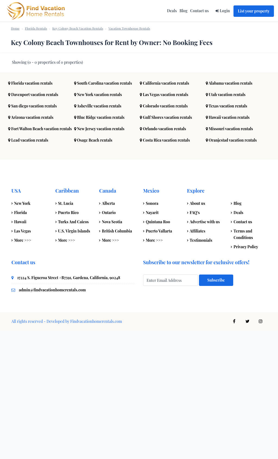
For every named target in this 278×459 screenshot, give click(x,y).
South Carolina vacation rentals (103, 211)
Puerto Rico (68, 340)
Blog (183, 10)
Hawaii (20, 350)
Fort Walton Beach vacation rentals (40, 257)
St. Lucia (65, 331)
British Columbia (117, 359)
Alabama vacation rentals (229, 211)
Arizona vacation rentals (30, 245)
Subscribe (216, 408)
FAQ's (195, 340)
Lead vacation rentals (28, 268)
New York (22, 331)
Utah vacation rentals (226, 222)
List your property (254, 11)
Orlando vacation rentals (163, 257)
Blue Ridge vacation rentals (99, 245)
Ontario (109, 340)
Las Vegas (22, 359)
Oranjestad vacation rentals (231, 268)
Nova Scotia (112, 350)
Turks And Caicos (73, 350)
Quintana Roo (158, 350)
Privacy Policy (245, 375)
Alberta (108, 331)
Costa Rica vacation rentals (165, 268)
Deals (172, 10)
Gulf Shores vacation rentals (166, 245)
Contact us (199, 10)
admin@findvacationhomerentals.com (52, 418)
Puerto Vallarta (159, 359)
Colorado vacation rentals (164, 234)
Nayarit (152, 340)
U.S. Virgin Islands (74, 359)
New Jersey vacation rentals (99, 257)
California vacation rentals (164, 211)
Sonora (152, 331)
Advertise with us (205, 350)
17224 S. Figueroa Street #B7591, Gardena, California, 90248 (68, 406)
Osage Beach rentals (93, 268)
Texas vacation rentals (226, 234)
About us (197, 331)
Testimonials (201, 368)
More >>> (22, 368)
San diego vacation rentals (32, 234)
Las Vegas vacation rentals (164, 222)
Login (225, 10)
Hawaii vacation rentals (228, 245)
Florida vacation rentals (30, 211)
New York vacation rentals (98, 222)
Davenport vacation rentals (33, 222)
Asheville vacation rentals (97, 234)
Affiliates (198, 359)
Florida (20, 340)
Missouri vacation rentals (229, 257)
